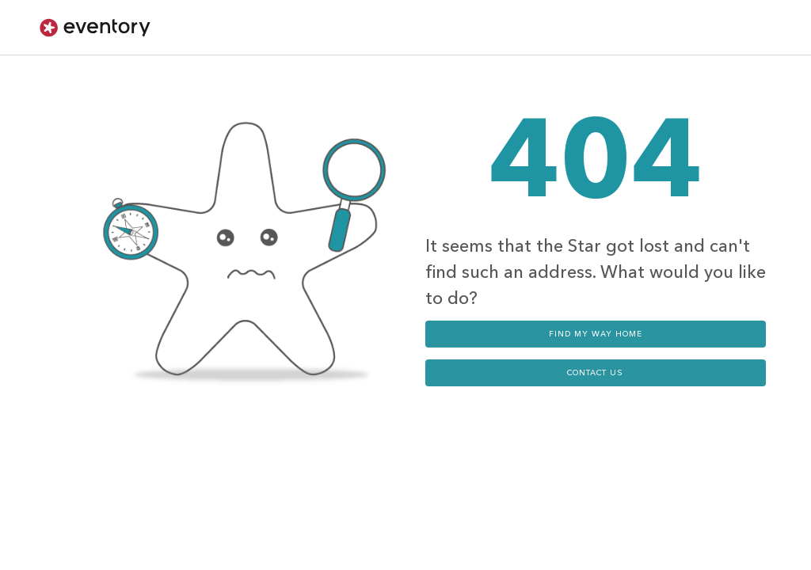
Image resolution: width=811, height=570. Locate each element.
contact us (595, 373)
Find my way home (595, 334)
